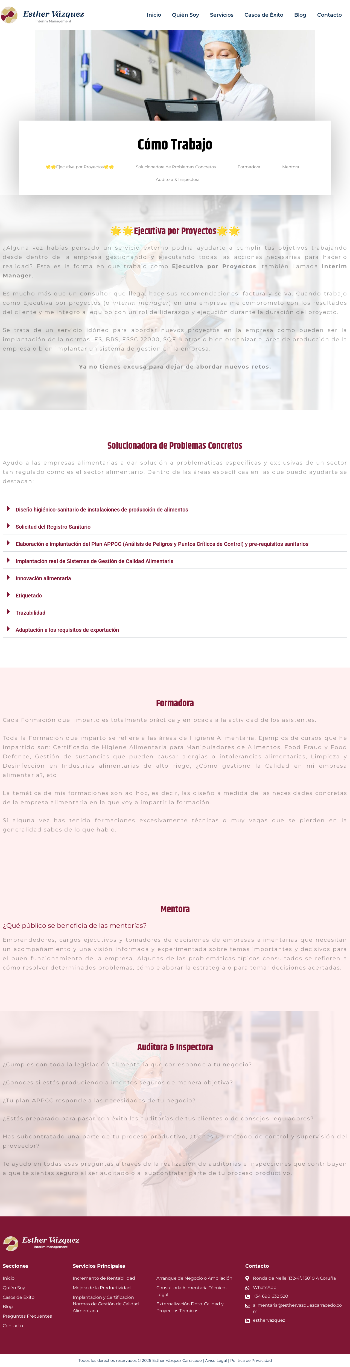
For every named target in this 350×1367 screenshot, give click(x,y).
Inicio (154, 15)
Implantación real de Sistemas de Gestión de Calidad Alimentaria (95, 561)
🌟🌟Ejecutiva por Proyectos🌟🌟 (80, 166)
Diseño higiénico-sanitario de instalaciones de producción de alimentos (102, 509)
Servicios (222, 15)
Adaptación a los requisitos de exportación (67, 630)
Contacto (329, 15)
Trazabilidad (30, 612)
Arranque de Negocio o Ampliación (194, 1278)
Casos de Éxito (263, 15)
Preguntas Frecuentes (27, 1316)
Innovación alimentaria (43, 578)
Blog (300, 15)
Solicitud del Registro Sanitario (53, 527)
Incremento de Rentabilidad (104, 1278)
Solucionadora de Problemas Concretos (176, 166)
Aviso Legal (216, 1360)
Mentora (290, 166)
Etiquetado (29, 595)
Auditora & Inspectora (178, 179)
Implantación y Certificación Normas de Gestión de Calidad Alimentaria (106, 1304)
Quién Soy (185, 15)
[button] (175, 508)
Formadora (249, 166)
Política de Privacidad (251, 1360)
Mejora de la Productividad (102, 1287)
